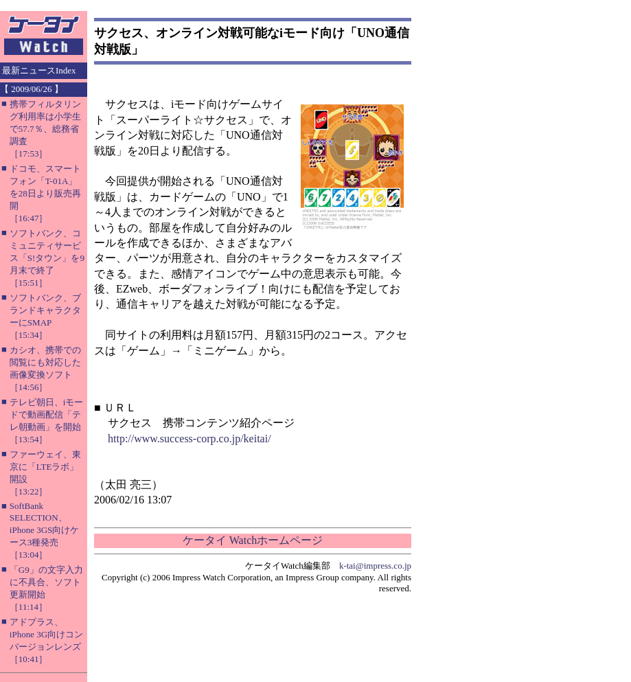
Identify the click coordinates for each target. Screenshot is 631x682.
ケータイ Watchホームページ (253, 540)
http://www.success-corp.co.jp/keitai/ (189, 438)
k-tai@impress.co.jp (375, 565)
